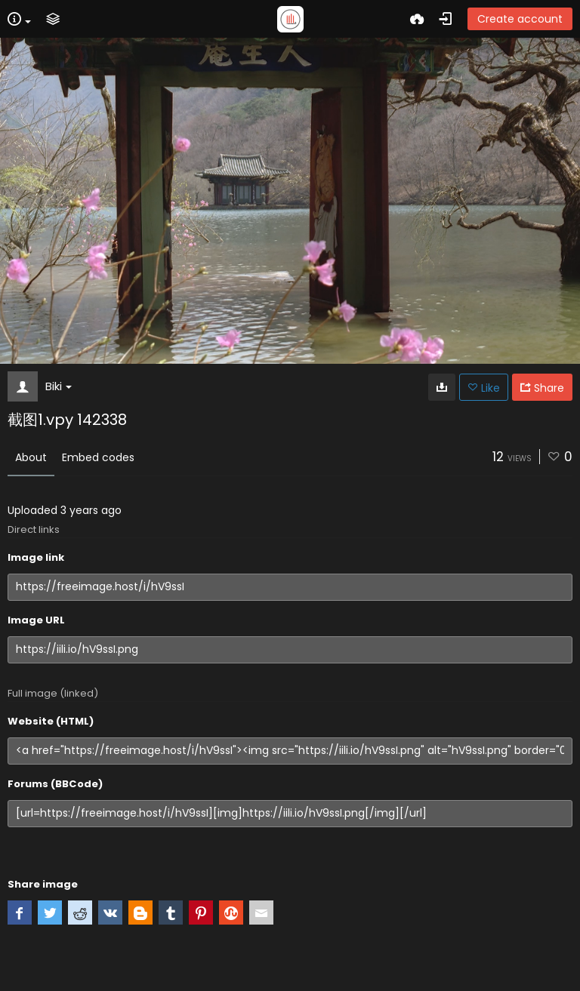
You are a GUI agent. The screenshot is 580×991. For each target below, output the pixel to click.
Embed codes (98, 457)
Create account (520, 18)
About (31, 457)
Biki (58, 386)
